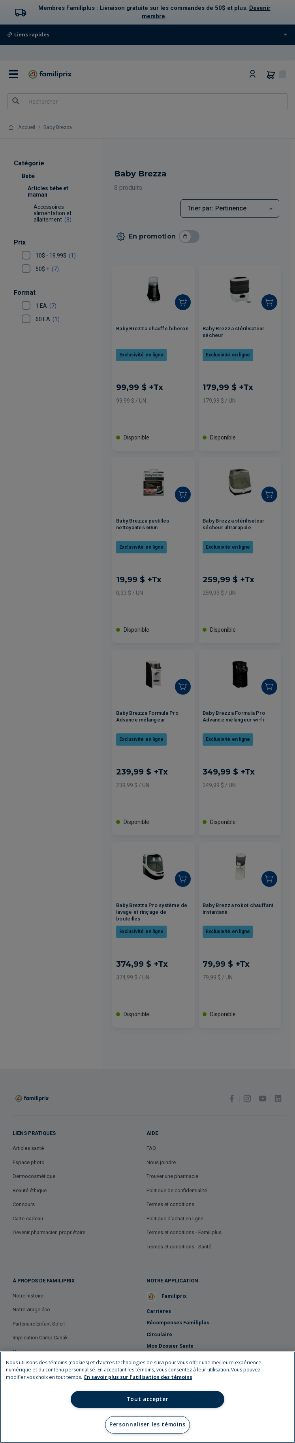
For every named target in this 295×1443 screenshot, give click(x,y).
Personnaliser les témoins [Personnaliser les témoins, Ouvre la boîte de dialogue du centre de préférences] (147, 1424)
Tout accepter (148, 1399)
